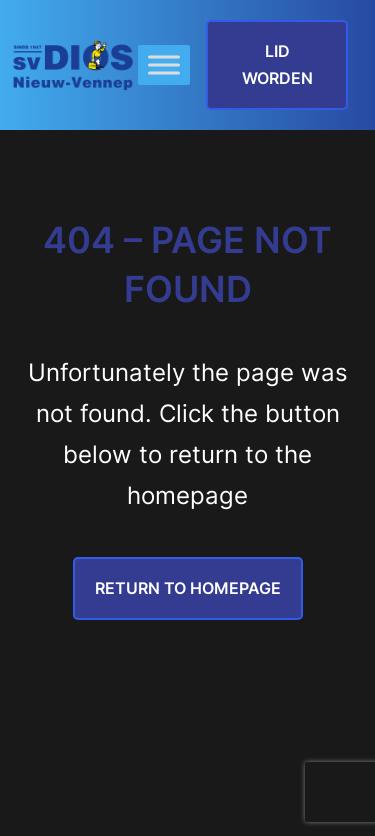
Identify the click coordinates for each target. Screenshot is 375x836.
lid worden (277, 64)
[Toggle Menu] (164, 65)
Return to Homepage (188, 588)
